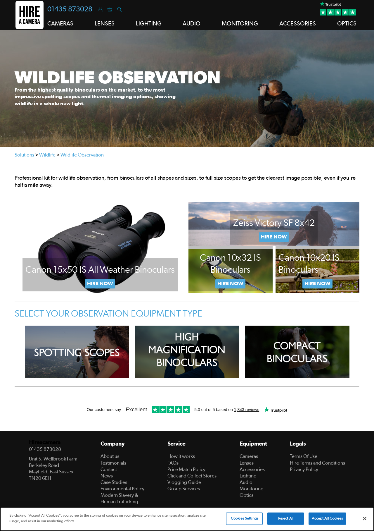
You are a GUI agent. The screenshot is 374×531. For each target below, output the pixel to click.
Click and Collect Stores (192, 475)
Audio (246, 482)
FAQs (173, 462)
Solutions (24, 154)
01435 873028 (69, 9)
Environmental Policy (122, 488)
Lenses (247, 462)
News (107, 475)
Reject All (285, 518)
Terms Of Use (303, 456)
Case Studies (114, 482)
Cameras (249, 456)
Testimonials (113, 462)
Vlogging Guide (184, 482)
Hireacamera (44, 442)
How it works (181, 456)
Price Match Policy (186, 469)
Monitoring (252, 488)
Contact (109, 469)
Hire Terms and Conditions (317, 462)
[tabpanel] (187, 88)
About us (110, 456)
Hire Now (100, 283)
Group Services (183, 488)
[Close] (364, 518)
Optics (246, 495)
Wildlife (47, 154)
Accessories (252, 469)
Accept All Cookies (327, 518)
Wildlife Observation (82, 154)
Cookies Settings (244, 518)
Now (230, 283)
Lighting (248, 475)
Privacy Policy (304, 469)
